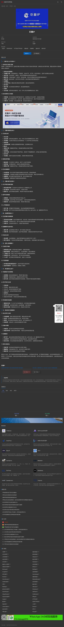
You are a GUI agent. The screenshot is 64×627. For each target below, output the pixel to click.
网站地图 (3, 625)
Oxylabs (4, 599)
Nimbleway (40, 470)
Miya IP (8, 450)
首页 (7, 6)
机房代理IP (4, 609)
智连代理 (4, 604)
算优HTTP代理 (36, 601)
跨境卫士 (34, 566)
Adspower (35, 556)
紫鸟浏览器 (35, 554)
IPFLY (39, 450)
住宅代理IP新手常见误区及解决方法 (9, 502)
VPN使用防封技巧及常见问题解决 (9, 492)
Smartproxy (35, 589)
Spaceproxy (9, 460)
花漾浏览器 (35, 571)
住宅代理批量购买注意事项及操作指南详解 (11, 514)
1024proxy (8, 430)
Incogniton (4, 571)
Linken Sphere (5, 606)
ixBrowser (35, 586)
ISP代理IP (4, 574)
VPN (3, 584)
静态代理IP (35, 559)
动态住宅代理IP (5, 596)
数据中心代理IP (5, 564)
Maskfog (4, 586)
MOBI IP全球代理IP (42, 440)
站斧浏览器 (35, 581)
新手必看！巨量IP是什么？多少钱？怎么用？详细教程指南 (45, 367)
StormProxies (5, 591)
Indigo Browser (5, 594)
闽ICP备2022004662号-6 (12, 625)
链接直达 (27, 53)
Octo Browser (35, 574)
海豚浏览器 (35, 576)
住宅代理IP (4, 554)
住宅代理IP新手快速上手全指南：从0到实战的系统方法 (14, 512)
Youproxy (40, 480)
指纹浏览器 (35, 551)
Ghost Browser (5, 579)
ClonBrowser (35, 594)
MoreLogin (4, 569)
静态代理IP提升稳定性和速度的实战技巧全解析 (12, 504)
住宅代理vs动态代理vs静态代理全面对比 (10, 509)
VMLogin (4, 611)
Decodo (34, 606)
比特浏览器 (35, 564)
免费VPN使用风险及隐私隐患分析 (9, 497)
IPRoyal (34, 596)
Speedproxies (9, 480)
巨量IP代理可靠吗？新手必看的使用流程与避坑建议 (12, 367)
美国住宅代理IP (5, 566)
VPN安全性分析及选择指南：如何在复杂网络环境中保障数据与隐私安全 (17, 499)
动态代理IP (4, 559)
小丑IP (34, 604)
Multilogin (35, 569)
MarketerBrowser (36, 579)
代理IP (3, 551)
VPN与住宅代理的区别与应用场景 (9, 495)
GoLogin (34, 611)
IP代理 (11, 6)
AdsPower (35, 591)
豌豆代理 (34, 584)
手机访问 (37, 53)
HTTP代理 (35, 599)
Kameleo (4, 576)
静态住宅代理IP (5, 589)
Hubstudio (35, 561)
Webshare (40, 460)
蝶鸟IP (3, 601)
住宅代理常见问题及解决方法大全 (9, 507)
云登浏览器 (4, 556)
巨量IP (34, 43)
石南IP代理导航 (8, 2)
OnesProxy (8, 440)
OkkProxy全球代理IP (43, 430)
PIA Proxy (8, 470)
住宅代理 (4, 561)
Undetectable (5, 581)
